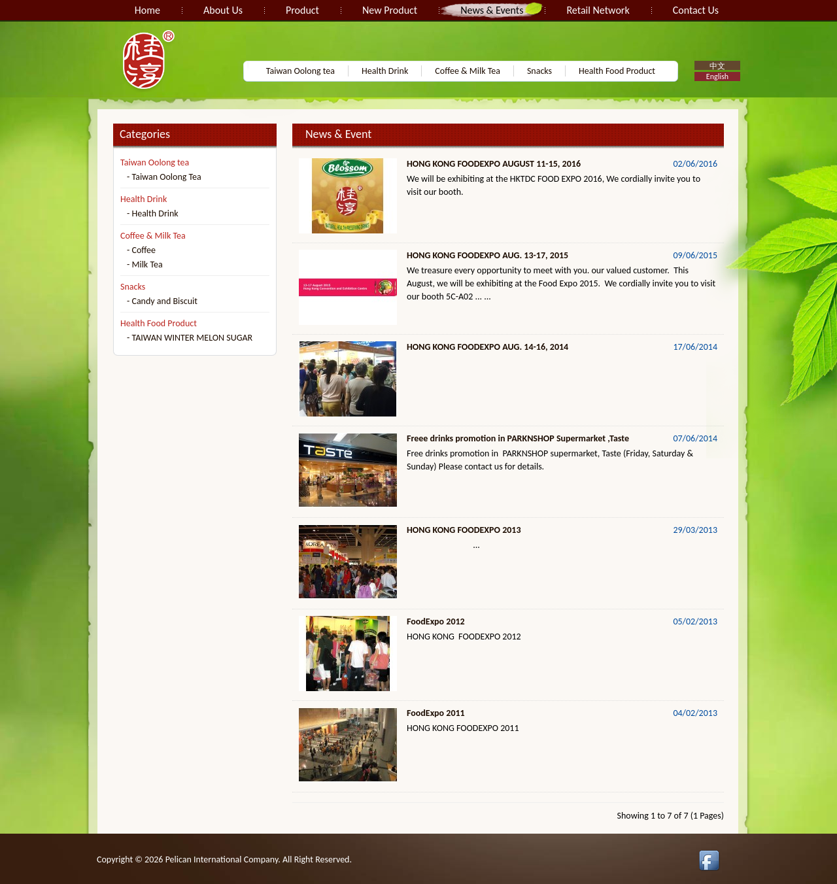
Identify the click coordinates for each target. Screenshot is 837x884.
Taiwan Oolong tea (300, 70)
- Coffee (141, 250)
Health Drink (385, 70)
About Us (223, 10)
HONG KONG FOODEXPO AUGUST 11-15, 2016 (494, 163)
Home (147, 10)
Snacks (539, 70)
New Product (389, 10)
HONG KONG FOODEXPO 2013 (464, 530)
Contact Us (696, 10)
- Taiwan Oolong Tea (164, 176)
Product (302, 10)
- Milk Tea (145, 264)
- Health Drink (153, 213)
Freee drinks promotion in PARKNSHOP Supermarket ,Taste (518, 438)
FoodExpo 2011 (436, 713)
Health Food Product (617, 70)
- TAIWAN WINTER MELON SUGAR (189, 337)
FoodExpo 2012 (436, 621)
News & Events (491, 10)
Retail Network (597, 10)
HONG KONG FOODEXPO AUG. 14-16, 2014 (487, 346)
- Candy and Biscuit (162, 301)
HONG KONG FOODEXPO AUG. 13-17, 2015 (487, 255)
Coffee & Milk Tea (467, 70)
